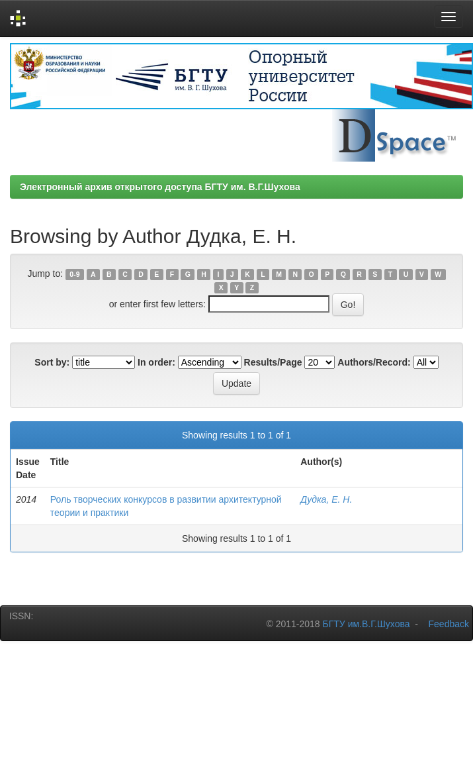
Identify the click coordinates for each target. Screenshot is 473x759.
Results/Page (273, 362)
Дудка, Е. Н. (326, 499)
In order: (156, 362)
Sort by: (51, 362)
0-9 (74, 274)
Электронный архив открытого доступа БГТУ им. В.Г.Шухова (160, 186)
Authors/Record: (373, 362)
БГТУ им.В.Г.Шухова (366, 624)
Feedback (449, 624)
